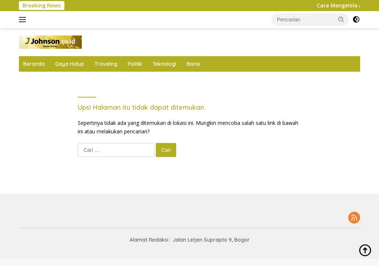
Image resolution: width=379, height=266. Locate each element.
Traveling (105, 64)
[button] (341, 19)
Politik (135, 64)
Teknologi (164, 64)
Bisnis (193, 64)
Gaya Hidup (69, 64)
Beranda (34, 64)
